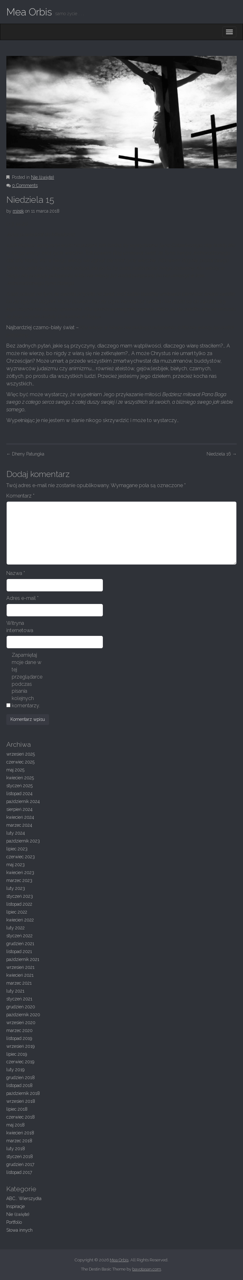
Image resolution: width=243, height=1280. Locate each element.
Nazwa (15, 573)
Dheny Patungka (25, 453)
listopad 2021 (19, 951)
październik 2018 (23, 1093)
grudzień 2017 (20, 1164)
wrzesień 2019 (20, 1046)
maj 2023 (15, 864)
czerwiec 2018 (20, 1117)
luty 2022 (15, 927)
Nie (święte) (42, 177)
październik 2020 (23, 1014)
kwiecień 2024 (20, 817)
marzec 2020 (19, 1030)
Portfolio (14, 1222)
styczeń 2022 (19, 935)
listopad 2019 (19, 1038)
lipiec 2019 (16, 1054)
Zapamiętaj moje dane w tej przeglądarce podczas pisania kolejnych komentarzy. (27, 680)
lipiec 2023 (17, 848)
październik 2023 (23, 840)
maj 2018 (15, 1124)
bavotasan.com (146, 1269)
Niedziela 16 (222, 453)
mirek (18, 211)
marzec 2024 (19, 825)
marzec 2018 (19, 1140)
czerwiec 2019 (20, 1061)
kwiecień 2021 (20, 975)
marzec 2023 (19, 880)
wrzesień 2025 (20, 754)
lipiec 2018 (17, 1109)
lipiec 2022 (16, 912)
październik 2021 (22, 959)
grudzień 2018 (20, 1077)
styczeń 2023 (19, 896)
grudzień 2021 (20, 943)
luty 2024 (15, 833)
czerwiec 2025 (20, 761)
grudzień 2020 (20, 1006)
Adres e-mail (22, 598)
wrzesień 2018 (20, 1101)
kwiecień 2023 (20, 872)
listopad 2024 (19, 793)
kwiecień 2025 (20, 777)
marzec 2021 (19, 983)
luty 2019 (15, 1069)
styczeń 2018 (19, 1156)
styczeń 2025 (19, 785)
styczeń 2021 (19, 998)
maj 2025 (15, 769)
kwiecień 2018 (20, 1132)
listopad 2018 (19, 1085)
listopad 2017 (19, 1172)
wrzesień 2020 (20, 1022)
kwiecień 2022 (20, 919)
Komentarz (20, 496)
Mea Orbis (29, 12)
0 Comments (25, 185)
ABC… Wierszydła (23, 1198)
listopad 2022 (19, 904)
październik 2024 (23, 801)
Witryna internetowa (19, 626)
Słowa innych (19, 1230)
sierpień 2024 (19, 809)
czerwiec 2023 (20, 856)
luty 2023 (15, 888)
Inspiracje (15, 1206)
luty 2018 (15, 1148)
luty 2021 (15, 990)
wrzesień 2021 (20, 967)
